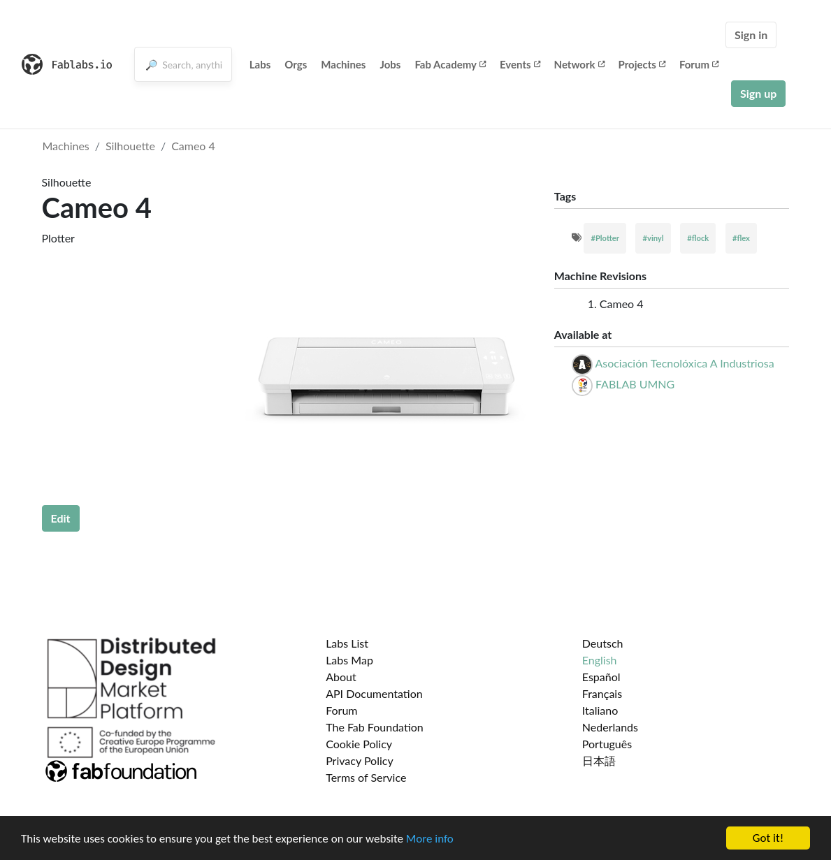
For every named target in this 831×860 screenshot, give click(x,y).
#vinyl (652, 237)
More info (430, 838)
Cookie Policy (359, 743)
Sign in (751, 34)
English (599, 659)
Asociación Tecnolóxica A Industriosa (684, 363)
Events (520, 64)
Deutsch (602, 643)
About (341, 676)
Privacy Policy (359, 760)
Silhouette (130, 145)
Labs (260, 64)
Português (607, 743)
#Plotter (605, 237)
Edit (61, 518)
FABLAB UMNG (634, 384)
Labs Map (349, 659)
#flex (741, 237)
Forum (698, 64)
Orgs (295, 64)
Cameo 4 (193, 145)
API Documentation (374, 693)
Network (579, 64)
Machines (343, 64)
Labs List (347, 643)
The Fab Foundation (375, 727)
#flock (698, 237)
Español (601, 676)
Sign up (758, 93)
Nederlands (610, 727)
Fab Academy (450, 64)
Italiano (600, 710)
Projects (642, 64)
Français (602, 693)
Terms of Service (366, 777)
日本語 (599, 760)
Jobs (390, 64)
